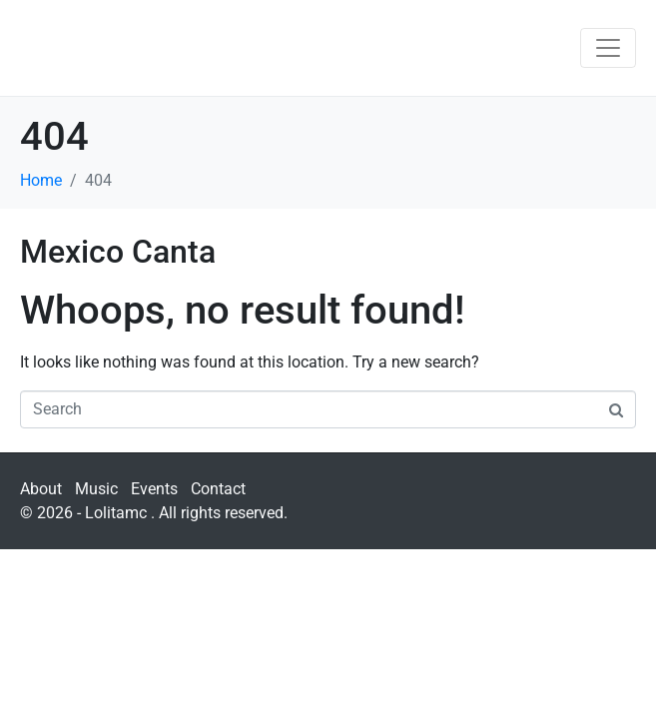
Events (154, 488)
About (41, 488)
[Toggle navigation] (608, 48)
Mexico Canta (118, 252)
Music (96, 488)
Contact (218, 488)
